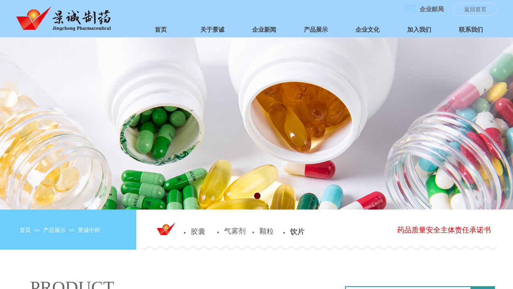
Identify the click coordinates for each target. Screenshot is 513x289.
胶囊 (198, 232)
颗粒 (266, 231)
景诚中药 (89, 230)
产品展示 (54, 230)
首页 (25, 230)
